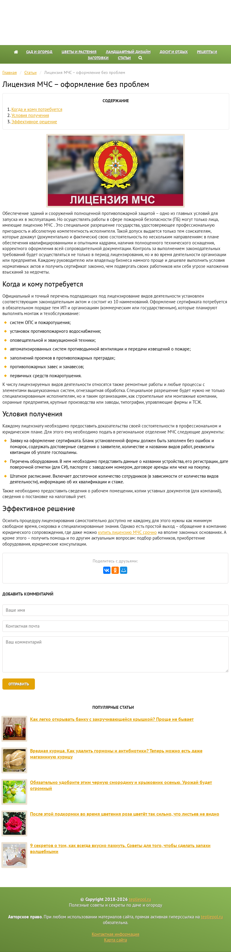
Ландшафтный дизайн (128, 51)
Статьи (124, 57)
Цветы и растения (79, 51)
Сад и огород (39, 51)
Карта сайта (115, 940)
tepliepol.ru (140, 899)
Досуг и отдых (174, 51)
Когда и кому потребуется (36, 109)
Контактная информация (115, 934)
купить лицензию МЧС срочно (127, 532)
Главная (9, 72)
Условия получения (30, 115)
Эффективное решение (34, 121)
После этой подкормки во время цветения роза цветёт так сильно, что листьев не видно (124, 814)
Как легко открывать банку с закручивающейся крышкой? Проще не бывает (112, 719)
